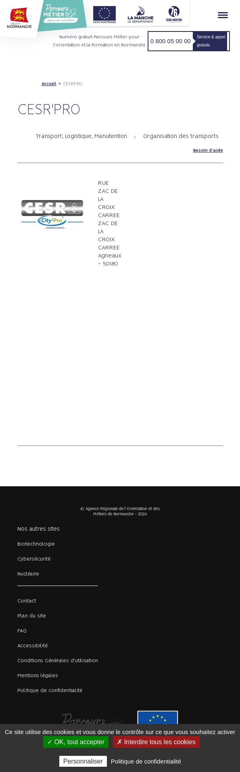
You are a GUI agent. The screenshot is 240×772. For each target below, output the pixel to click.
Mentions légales (37, 675)
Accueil (49, 84)
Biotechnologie (36, 544)
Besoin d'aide (208, 151)
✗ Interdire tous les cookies (156, 742)
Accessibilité (32, 646)
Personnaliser (83, 761)
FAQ (22, 631)
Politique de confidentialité (49, 690)
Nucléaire (28, 574)
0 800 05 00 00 (170, 41)
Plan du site (31, 616)
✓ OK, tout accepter (75, 742)
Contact (26, 601)
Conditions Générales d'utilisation (57, 660)
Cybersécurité (33, 559)
